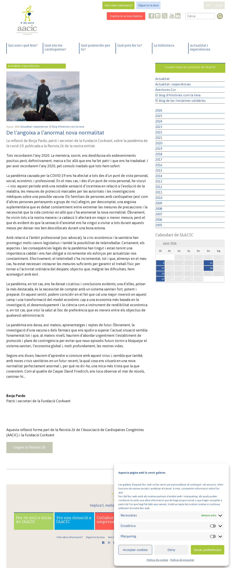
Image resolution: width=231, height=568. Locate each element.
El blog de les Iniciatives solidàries (180, 100)
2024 (158, 121)
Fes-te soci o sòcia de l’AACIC (33, 519)
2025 (158, 116)
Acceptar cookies (135, 550)
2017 (158, 159)
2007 (158, 214)
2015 (158, 170)
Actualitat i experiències (200, 47)
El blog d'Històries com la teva (177, 95)
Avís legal (113, 537)
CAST (219, 5)
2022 (158, 132)
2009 (158, 203)
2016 (158, 165)
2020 (158, 143)
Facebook (151, 16)
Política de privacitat (182, 559)
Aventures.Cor (165, 90)
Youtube (172, 16)
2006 (158, 219)
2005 (158, 225)
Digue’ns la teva (148, 5)
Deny (171, 550)
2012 (158, 187)
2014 (158, 176)
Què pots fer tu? (129, 45)
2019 (158, 148)
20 (163, 273)
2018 (158, 154)
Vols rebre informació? (118, 5)
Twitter (165, 16)
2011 (158, 192)
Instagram (158, 16)
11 (211, 262)
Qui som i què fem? (23, 45)
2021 (158, 138)
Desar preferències (207, 550)
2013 (158, 181)
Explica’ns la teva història (126, 16)
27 (163, 279)
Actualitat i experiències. (35, 126)
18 (211, 268)
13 (163, 268)
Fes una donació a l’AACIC (73, 519)
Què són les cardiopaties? (55, 47)
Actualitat (162, 79)
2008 (158, 209)
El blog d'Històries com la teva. (67, 126)
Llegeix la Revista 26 (29, 447)
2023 (158, 127)
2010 (158, 198)
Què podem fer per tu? (95, 47)
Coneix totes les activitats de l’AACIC (190, 67)
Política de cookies (157, 559)
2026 (158, 110)
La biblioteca (164, 45)
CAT (208, 5)
